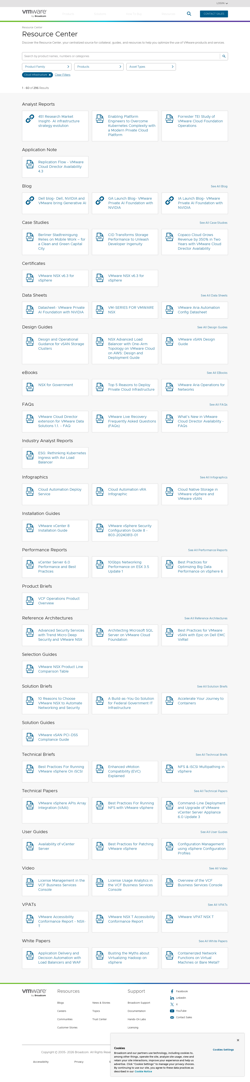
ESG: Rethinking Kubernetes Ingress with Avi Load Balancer (62, 457)
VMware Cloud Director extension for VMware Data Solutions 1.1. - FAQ (61, 421)
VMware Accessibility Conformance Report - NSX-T (62, 921)
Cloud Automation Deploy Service (59, 492)
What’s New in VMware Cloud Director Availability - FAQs (201, 421)
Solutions (100, 14)
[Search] (224, 56)
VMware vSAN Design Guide (196, 342)
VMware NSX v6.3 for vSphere (56, 278)
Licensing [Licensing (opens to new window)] (133, 1027)
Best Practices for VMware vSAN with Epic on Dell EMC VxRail (201, 635)
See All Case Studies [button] (213, 222)
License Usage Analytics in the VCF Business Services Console (130, 885)
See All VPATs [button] (217, 904)
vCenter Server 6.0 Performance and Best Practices (57, 567)
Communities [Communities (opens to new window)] (65, 1019)
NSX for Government (55, 385)
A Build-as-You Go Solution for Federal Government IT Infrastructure (131, 703)
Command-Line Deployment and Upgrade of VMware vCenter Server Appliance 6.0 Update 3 (201, 810)
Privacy (78, 1062)
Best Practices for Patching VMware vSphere (131, 846)
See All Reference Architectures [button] (206, 618)
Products (68, 14)
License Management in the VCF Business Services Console (61, 885)
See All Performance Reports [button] (207, 550)
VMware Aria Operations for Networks (201, 387)
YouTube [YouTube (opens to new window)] (178, 1011)
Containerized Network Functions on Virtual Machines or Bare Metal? (198, 958)
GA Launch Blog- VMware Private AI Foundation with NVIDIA (130, 203)
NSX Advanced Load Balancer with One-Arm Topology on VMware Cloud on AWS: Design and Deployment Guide (131, 349)
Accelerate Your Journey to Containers (201, 701)
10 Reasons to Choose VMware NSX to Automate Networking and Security (60, 703)
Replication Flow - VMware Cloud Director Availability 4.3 (61, 166)
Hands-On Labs (137, 1019)
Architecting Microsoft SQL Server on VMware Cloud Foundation (130, 635)
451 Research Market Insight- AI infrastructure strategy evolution (59, 121)
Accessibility (41, 1062)
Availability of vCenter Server (56, 846)
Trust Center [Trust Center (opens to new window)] (99, 1019)
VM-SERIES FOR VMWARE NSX (131, 310)
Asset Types (151, 66)
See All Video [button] (218, 868)
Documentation (137, 1011)
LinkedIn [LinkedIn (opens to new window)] (178, 998)
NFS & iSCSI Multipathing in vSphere (201, 769)
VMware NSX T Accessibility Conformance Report (131, 919)
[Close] (238, 1040)
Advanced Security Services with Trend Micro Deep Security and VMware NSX (61, 635)
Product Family (47, 66)
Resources (168, 14)
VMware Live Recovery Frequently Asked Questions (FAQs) (132, 421)
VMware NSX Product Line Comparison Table (60, 669)
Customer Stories (67, 1027)
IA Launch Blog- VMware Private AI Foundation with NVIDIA (200, 203)
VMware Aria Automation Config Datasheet (199, 310)
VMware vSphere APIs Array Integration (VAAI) (62, 806)
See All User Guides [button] (214, 832)
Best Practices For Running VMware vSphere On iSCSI (61, 769)
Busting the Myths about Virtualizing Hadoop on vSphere (128, 958)
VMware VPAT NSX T (196, 917)
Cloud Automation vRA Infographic (127, 492)
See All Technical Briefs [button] (211, 754)
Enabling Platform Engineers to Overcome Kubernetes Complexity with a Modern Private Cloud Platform (131, 126)
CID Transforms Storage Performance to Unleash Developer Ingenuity (128, 239)
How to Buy (134, 14)
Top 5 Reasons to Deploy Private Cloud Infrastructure (131, 387)
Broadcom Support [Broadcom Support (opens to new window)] (139, 1003)
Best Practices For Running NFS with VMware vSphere (131, 806)
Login (222, 3)
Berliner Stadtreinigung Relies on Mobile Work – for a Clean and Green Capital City (61, 241)
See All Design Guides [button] (212, 327)
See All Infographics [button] (213, 477)
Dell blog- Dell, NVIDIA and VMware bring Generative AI (62, 201)
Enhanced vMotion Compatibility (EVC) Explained (124, 771)
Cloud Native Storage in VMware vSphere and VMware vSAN (198, 494)
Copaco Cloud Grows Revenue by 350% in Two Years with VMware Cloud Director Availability (199, 241)
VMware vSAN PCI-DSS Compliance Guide (58, 737)
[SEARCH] (117, 56)
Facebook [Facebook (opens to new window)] (179, 991)
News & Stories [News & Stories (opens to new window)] (101, 1003)
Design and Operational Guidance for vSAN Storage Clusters (61, 344)
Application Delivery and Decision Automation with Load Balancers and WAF (59, 958)
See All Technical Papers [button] (210, 791)
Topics (96, 1011)
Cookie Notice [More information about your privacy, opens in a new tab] (143, 1071)
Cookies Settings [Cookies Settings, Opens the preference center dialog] (223, 1050)
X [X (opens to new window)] (174, 1004)
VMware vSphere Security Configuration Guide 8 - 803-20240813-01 (129, 530)
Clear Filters (62, 74)
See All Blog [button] (219, 186)
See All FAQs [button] (218, 404)
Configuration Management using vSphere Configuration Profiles (202, 848)
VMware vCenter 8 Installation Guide (54, 528)
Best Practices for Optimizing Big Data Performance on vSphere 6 (200, 567)
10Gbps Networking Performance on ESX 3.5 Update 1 (128, 567)
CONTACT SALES (214, 14)
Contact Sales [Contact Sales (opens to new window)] (181, 1017)
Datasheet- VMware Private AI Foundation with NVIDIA (61, 310)
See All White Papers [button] (213, 941)
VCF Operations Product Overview (59, 601)
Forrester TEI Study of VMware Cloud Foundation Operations (200, 121)
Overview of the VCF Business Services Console (200, 883)
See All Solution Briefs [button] (212, 686)
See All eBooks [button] (217, 373)
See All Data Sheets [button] (214, 295)
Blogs (60, 1003)
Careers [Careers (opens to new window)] (61, 1011)
